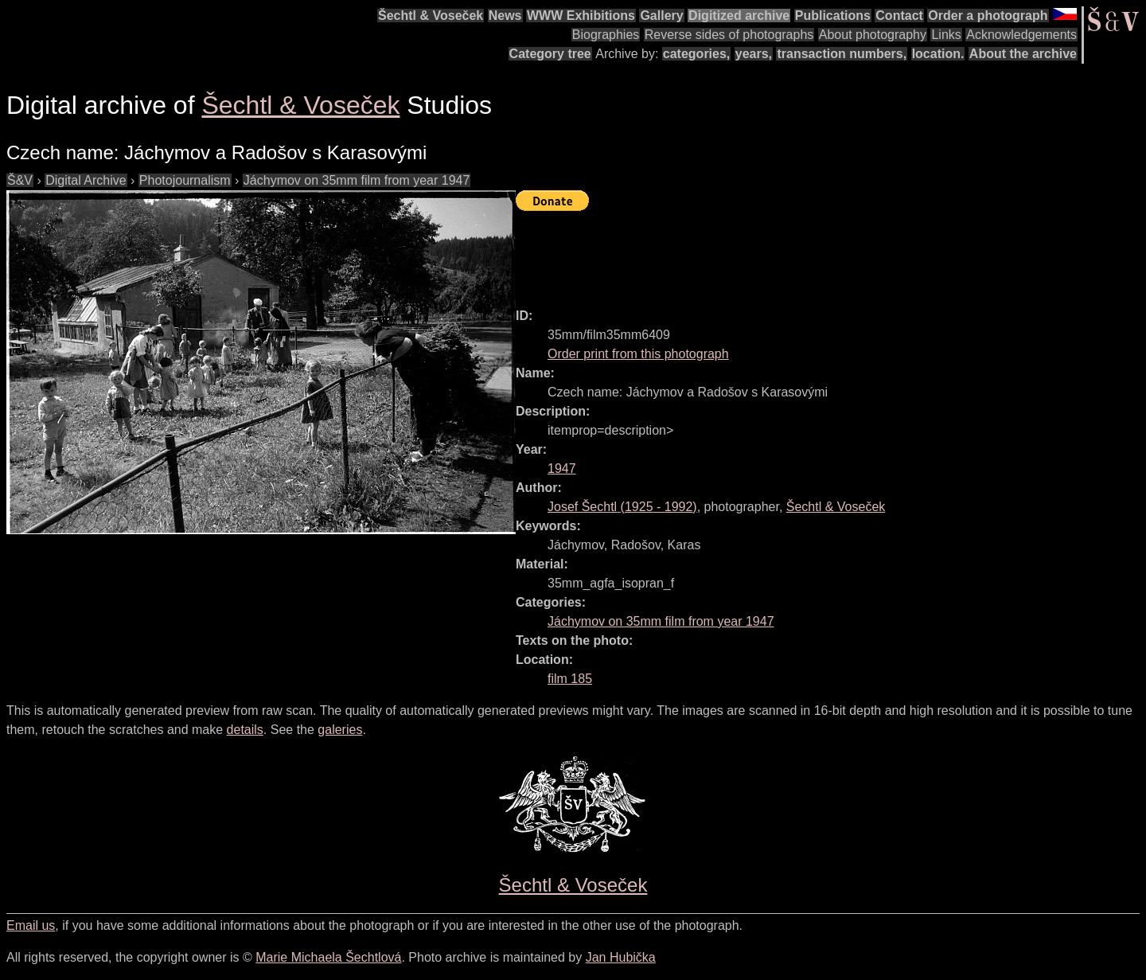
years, (753, 54)
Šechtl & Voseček (430, 15)
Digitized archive (738, 15)
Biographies (606, 34)
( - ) (622, 506)
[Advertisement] (805, 252)
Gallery (661, 15)
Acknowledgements (1021, 34)
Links (946, 34)
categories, (696, 54)
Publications (833, 15)
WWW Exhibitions (581, 15)
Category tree (550, 54)
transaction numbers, (841, 54)
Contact (899, 15)
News (505, 15)
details (245, 729)
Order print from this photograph (638, 354)
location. (938, 54)
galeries (340, 729)
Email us (30, 925)
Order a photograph (987, 15)
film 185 (570, 678)
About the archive (1023, 54)
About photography (872, 34)
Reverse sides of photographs (729, 34)
